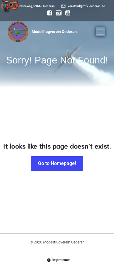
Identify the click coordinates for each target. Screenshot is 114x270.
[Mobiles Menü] (100, 31)
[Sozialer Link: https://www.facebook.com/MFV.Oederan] (48, 13)
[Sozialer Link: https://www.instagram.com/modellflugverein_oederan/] (57, 13)
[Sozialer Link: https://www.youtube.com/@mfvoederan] (66, 13)
